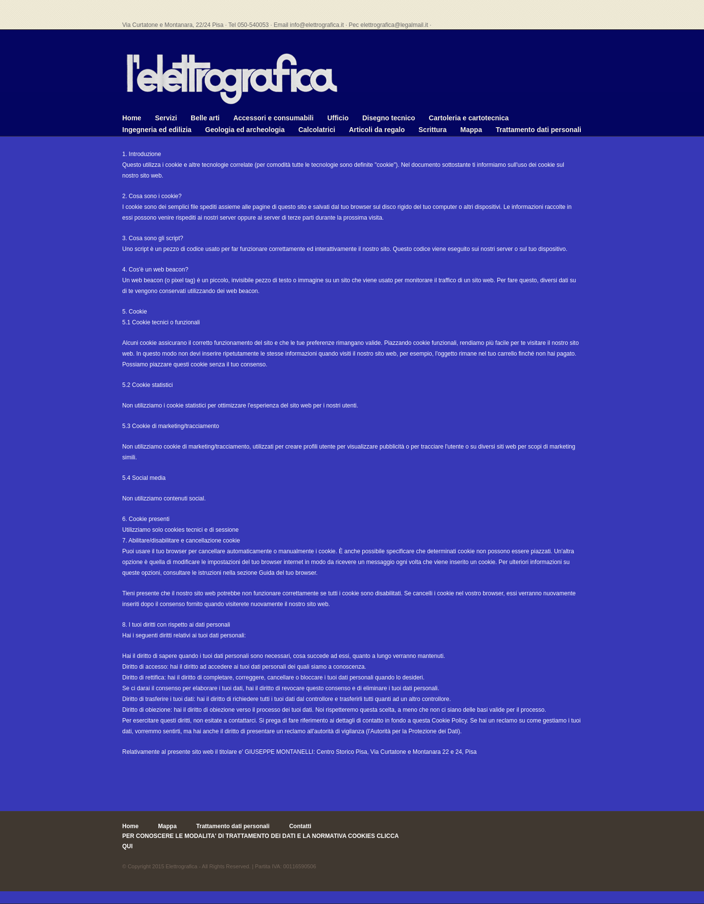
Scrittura (432, 130)
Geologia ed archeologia (245, 130)
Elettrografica (182, 866)
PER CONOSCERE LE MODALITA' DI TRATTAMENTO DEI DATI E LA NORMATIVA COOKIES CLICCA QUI (260, 841)
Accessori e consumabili (273, 118)
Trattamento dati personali (538, 130)
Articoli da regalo (377, 130)
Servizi (166, 118)
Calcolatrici (316, 130)
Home (131, 118)
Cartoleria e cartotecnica (468, 118)
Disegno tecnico (388, 118)
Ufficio (338, 118)
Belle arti (205, 118)
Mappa (471, 130)
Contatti (300, 826)
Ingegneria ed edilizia (157, 130)
